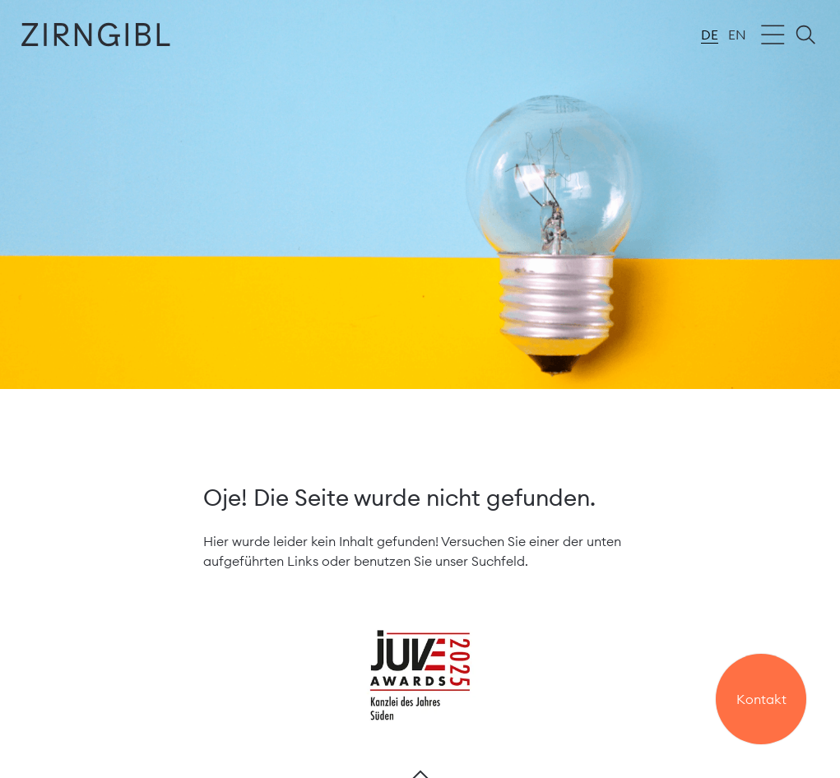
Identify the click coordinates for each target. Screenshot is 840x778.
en (737, 34)
